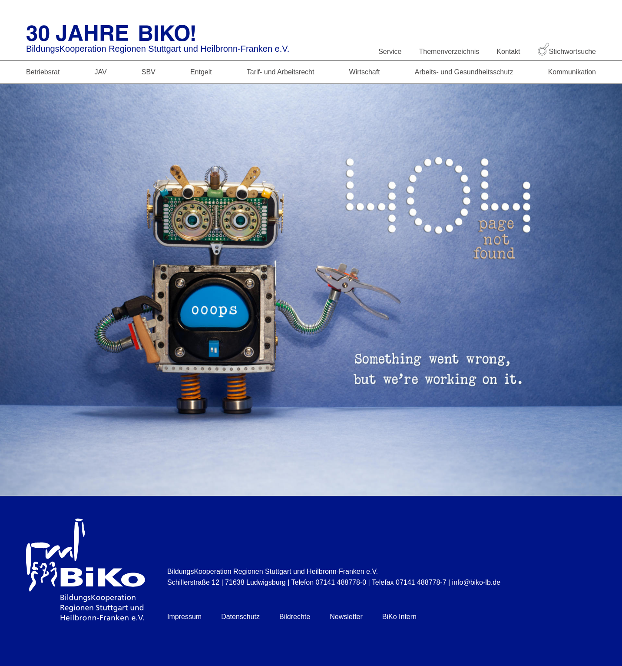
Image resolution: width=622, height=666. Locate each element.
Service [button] (389, 51)
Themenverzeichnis (449, 51)
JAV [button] (100, 72)
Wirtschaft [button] (364, 72)
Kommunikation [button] (572, 72)
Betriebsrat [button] (43, 72)
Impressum (184, 616)
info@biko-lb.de (476, 582)
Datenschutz (240, 616)
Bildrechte (294, 616)
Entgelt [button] (201, 72)
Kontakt (508, 51)
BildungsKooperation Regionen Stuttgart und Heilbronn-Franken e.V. (157, 48)
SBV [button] (149, 72)
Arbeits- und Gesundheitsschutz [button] (464, 72)
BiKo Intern (399, 616)
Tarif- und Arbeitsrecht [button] (280, 72)
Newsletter (346, 616)
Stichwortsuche (567, 51)
